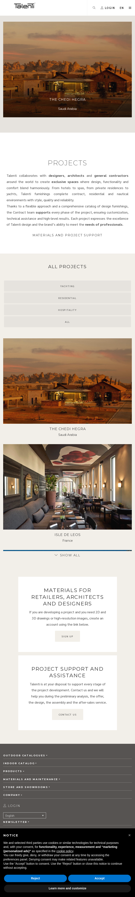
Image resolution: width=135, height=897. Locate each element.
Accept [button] (100, 878)
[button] (129, 835)
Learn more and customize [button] (67, 888)
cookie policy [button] (64, 851)
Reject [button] (35, 878)
